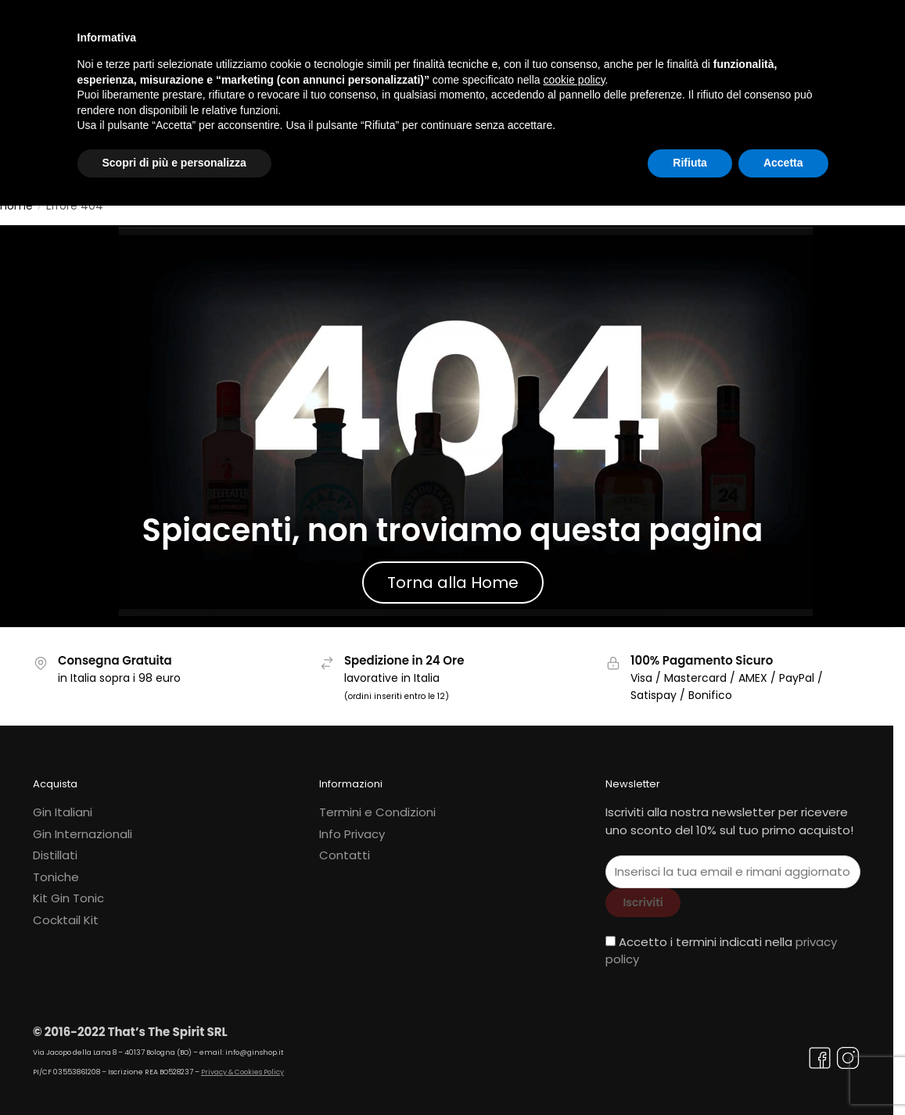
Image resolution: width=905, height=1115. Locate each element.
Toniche (56, 867)
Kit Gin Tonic (68, 889)
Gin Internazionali (82, 824)
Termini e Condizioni (377, 803)
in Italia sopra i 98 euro (119, 668)
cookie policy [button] (574, 79)
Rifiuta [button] (690, 162)
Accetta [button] (783, 162)
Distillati (55, 846)
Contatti (344, 846)
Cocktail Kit (66, 910)
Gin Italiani (62, 803)
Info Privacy (352, 824)
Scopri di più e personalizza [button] (174, 162)
